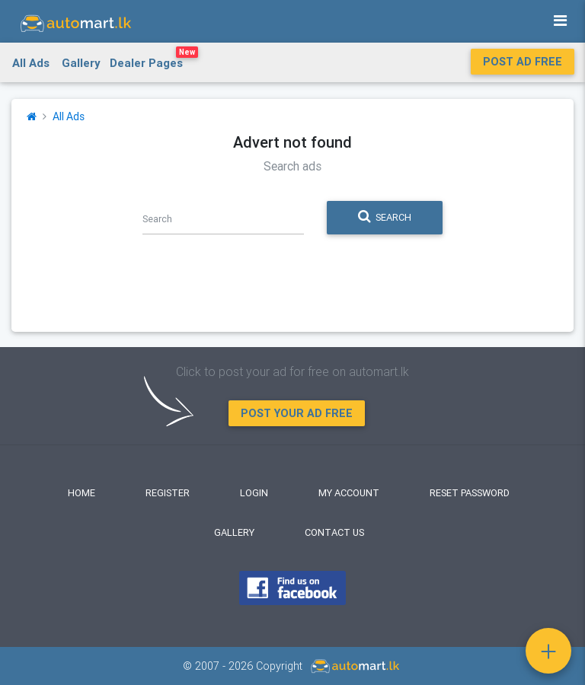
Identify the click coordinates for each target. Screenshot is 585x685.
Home (81, 492)
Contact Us (334, 532)
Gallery (81, 63)
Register (167, 492)
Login (254, 492)
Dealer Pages (154, 60)
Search (384, 217)
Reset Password (470, 492)
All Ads (31, 63)
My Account (348, 492)
